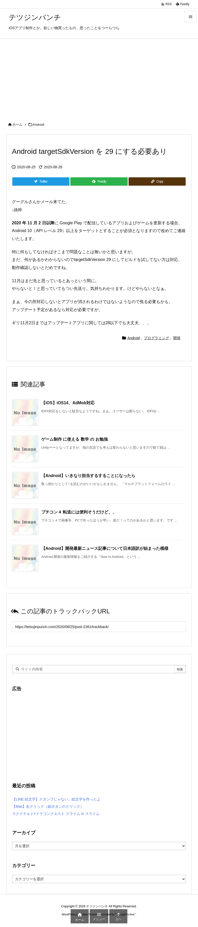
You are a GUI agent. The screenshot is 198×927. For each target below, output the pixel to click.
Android (38, 124)
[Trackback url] (99, 626)
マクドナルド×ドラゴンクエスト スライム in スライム (56, 814)
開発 (176, 338)
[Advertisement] (99, 77)
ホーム (17, 124)
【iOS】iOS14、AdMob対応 (68, 403)
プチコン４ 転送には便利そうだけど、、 (79, 512)
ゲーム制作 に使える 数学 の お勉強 (74, 439)
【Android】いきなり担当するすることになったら (88, 475)
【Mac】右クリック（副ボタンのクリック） (48, 806)
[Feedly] (99, 181)
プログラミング (156, 338)
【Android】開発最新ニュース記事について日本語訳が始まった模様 (104, 548)
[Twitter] (40, 181)
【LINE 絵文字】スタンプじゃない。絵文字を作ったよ (56, 799)
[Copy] (157, 181)
